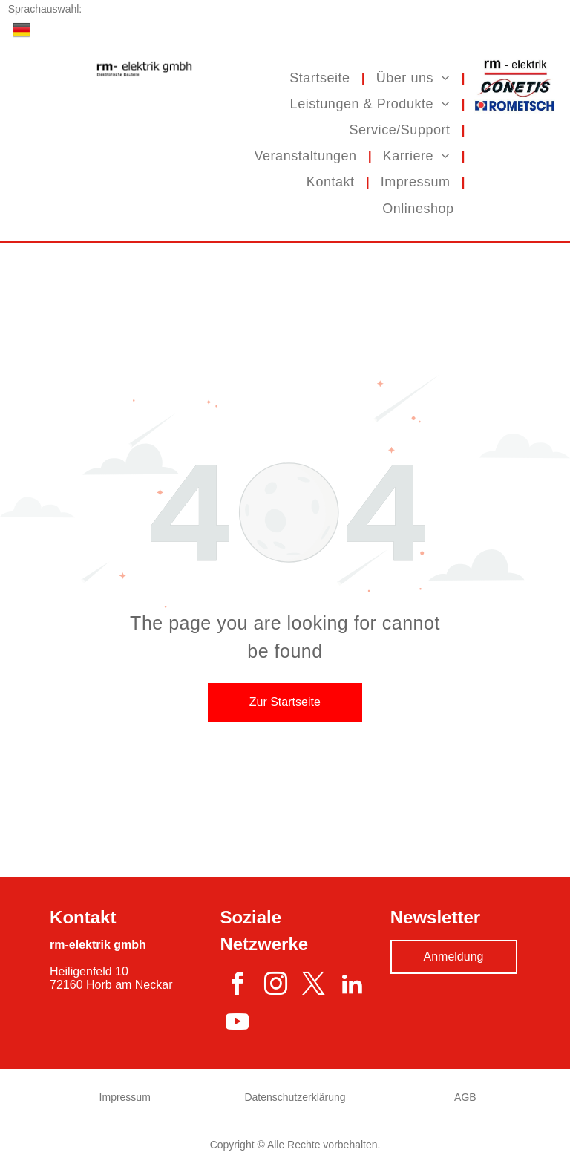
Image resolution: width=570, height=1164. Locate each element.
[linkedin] (352, 986)
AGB (465, 1097)
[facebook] (237, 986)
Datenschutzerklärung (294, 1097)
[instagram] (275, 986)
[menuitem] (321, 78)
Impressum (125, 1097)
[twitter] (313, 986)
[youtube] (237, 1024)
